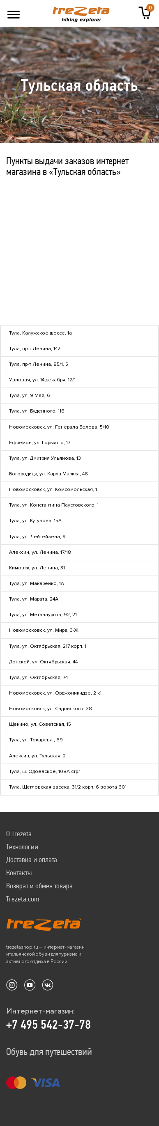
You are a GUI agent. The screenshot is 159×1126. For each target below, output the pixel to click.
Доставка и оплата (31, 859)
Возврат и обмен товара (39, 885)
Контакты (19, 872)
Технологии (22, 846)
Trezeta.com (22, 898)
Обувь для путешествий (49, 1051)
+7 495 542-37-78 (48, 1025)
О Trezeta (19, 833)
